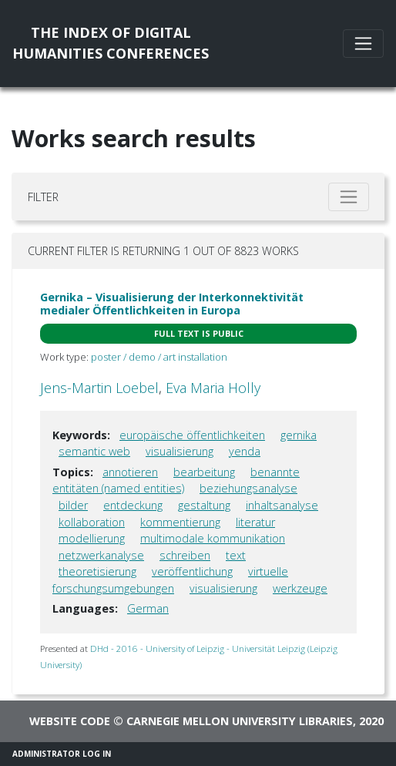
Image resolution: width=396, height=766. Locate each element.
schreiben (184, 555)
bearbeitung (204, 472)
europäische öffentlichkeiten (192, 435)
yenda (244, 451)
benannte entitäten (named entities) (176, 480)
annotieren (130, 472)
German (148, 608)
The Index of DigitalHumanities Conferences (110, 42)
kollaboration (92, 522)
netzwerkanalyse (101, 555)
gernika (298, 435)
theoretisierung (97, 571)
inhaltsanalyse (282, 505)
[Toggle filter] (348, 197)
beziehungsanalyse (248, 488)
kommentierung (180, 522)
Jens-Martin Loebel (99, 387)
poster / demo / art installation (159, 357)
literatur (255, 522)
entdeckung (133, 505)
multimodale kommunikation (212, 538)
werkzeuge (300, 588)
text (236, 555)
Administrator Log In (61, 753)
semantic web (94, 451)
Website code (69, 721)
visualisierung (179, 451)
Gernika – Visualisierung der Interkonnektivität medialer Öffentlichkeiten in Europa (172, 303)
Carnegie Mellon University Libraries (239, 721)
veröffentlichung (192, 571)
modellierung (92, 538)
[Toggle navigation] (363, 43)
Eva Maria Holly (213, 387)
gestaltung (204, 505)
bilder (73, 505)
